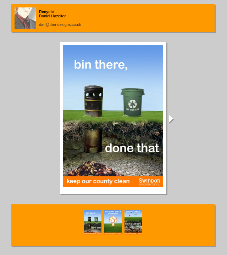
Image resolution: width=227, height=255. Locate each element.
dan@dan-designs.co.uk (60, 24)
